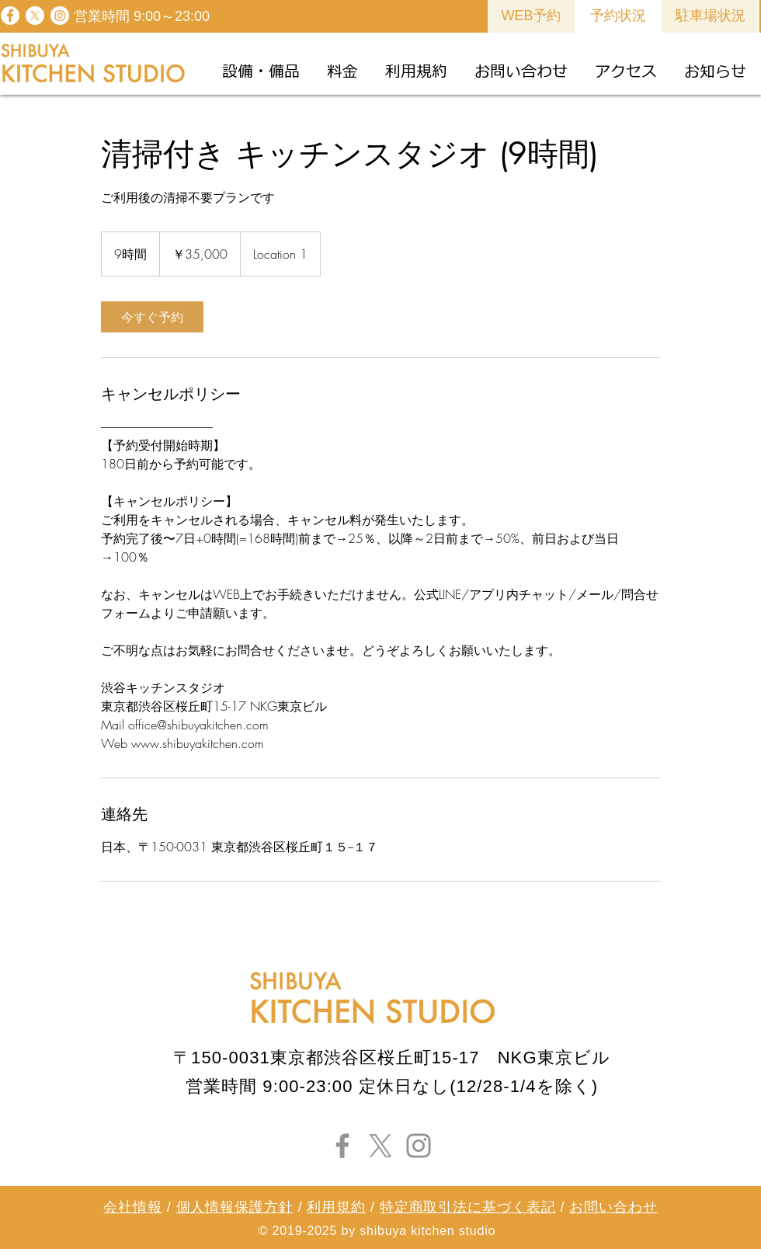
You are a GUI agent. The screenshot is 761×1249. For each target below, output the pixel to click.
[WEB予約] (531, 16)
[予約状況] (618, 16)
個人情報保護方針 (235, 1207)
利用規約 (336, 1207)
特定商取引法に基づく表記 (468, 1207)
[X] (35, 15)
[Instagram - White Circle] (59, 15)
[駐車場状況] (710, 16)
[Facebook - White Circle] (10, 15)
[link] (152, 316)
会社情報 (132, 1207)
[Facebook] (342, 1145)
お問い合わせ (613, 1207)
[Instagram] (418, 1145)
